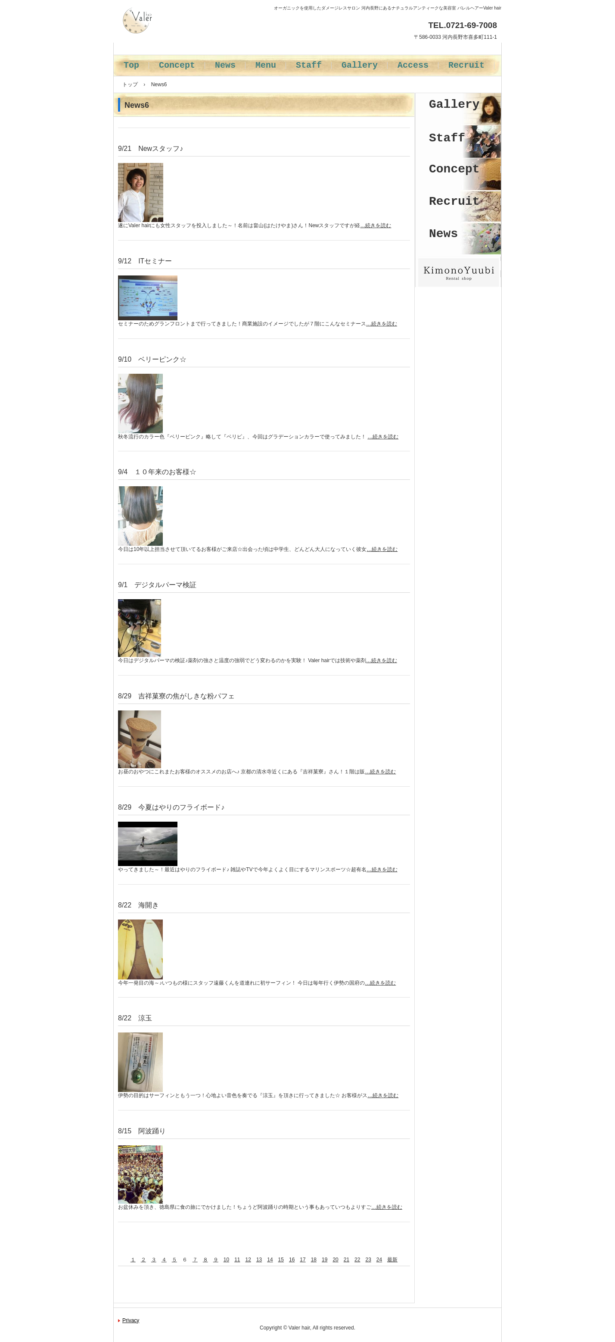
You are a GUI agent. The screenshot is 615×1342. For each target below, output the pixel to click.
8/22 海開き (138, 905)
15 (281, 1260)
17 (302, 1260)
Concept (177, 65)
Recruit (466, 65)
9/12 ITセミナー (145, 261)
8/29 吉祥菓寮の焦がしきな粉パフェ (176, 696)
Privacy (130, 1320)
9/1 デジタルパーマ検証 (157, 584)
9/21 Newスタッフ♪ (150, 148)
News (225, 65)
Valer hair (299, 1328)
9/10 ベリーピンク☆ (152, 359)
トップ (130, 84)
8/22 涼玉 (135, 1018)
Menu (265, 65)
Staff (309, 65)
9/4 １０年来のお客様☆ (157, 471)
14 (270, 1260)
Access (413, 65)
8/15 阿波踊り (142, 1131)
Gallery (360, 65)
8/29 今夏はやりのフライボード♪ (171, 807)
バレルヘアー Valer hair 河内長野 (192, 43)
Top (131, 65)
